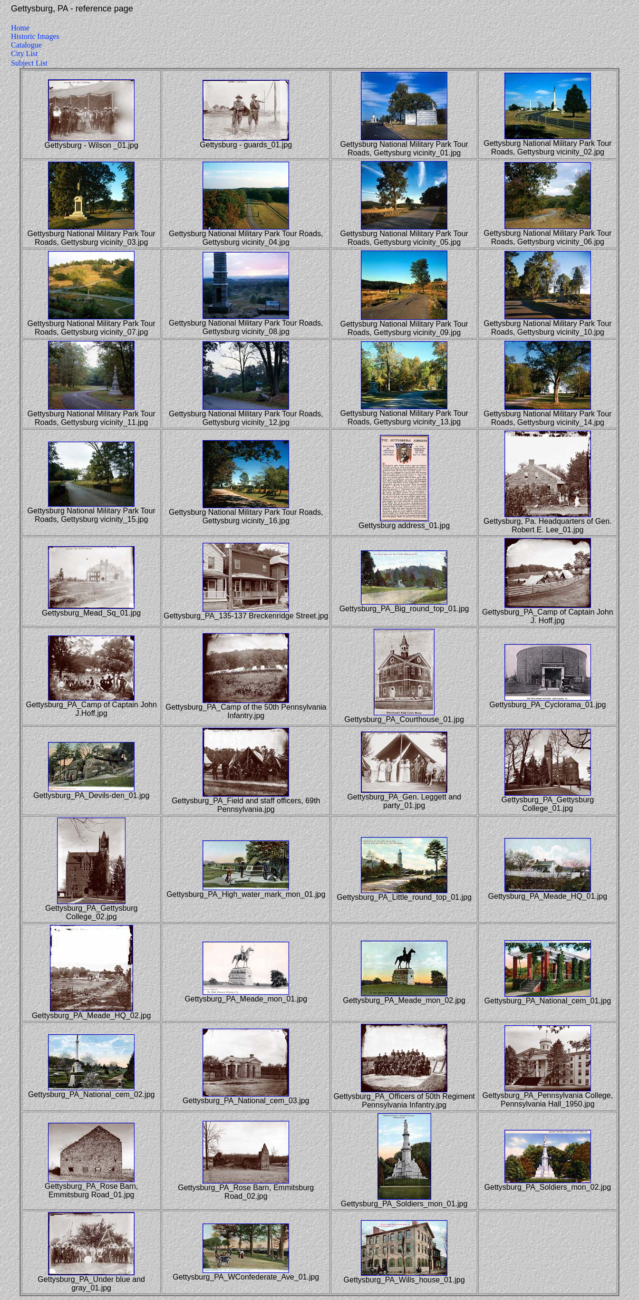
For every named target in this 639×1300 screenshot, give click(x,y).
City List (24, 53)
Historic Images (35, 36)
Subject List (29, 63)
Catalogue (26, 45)
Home (20, 28)
